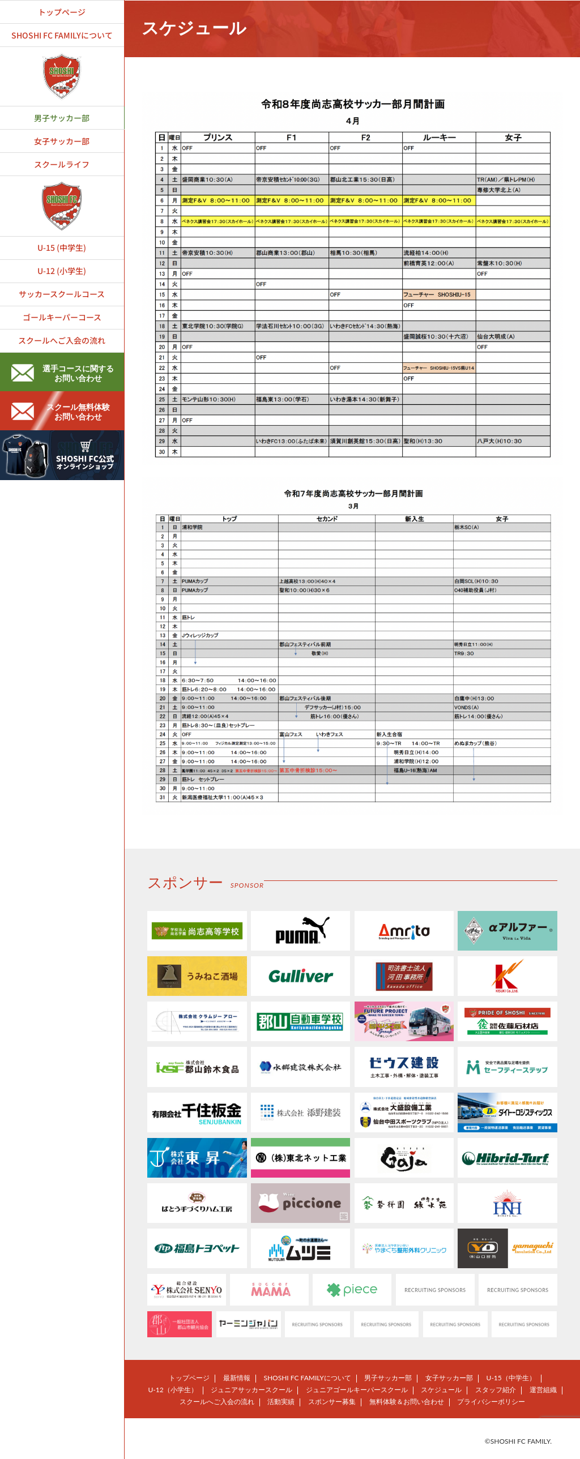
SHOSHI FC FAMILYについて (307, 1378)
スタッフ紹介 (495, 1389)
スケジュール (441, 1389)
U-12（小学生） (172, 1389)
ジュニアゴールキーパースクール (357, 1389)
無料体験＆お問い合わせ (406, 1401)
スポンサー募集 (332, 1401)
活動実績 (281, 1401)
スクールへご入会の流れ (217, 1401)
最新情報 (236, 1378)
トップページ (189, 1378)
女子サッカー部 (449, 1378)
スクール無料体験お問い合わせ (60, 411)
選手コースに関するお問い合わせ (62, 373)
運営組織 (543, 1389)
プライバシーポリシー (491, 1401)
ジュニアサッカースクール (251, 1389)
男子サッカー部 (388, 1378)
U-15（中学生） (511, 1378)
